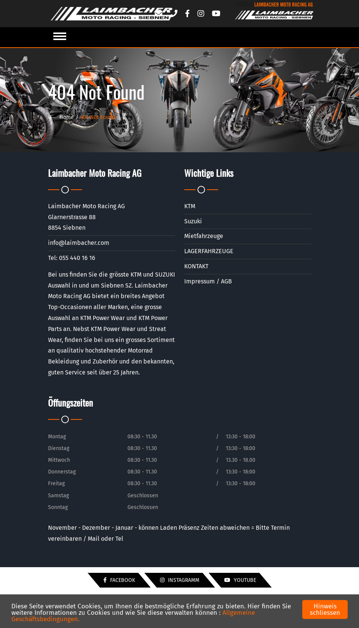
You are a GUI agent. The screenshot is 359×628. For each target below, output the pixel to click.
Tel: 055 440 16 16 (71, 257)
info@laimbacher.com (78, 242)
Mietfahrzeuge (203, 236)
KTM (189, 206)
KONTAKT (196, 266)
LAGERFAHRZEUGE (208, 251)
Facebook (119, 580)
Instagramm (179, 580)
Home (66, 117)
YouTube (240, 580)
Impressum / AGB (208, 281)
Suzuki (193, 221)
